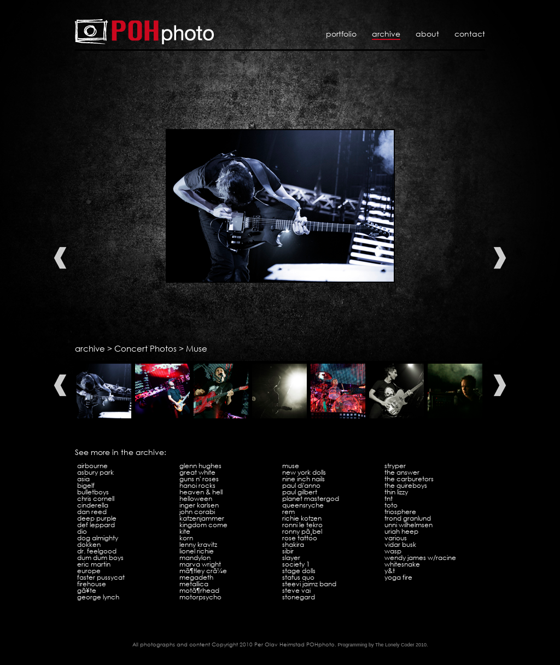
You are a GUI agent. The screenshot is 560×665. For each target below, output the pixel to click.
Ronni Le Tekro (302, 524)
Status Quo (298, 577)
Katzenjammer (201, 518)
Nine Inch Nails (303, 478)
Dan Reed (92, 511)
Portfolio (341, 33)
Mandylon (195, 557)
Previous (60, 258)
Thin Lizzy (396, 492)
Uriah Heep (401, 531)
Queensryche (303, 505)
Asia (83, 478)
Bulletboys (93, 492)
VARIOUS (395, 537)
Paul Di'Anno (301, 485)
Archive (386, 33)
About (427, 33)
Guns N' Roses (199, 478)
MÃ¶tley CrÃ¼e (203, 570)
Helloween (195, 498)
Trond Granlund (407, 518)
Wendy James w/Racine (420, 557)
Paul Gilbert (299, 492)
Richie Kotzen (302, 518)
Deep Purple (96, 518)
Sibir (288, 551)
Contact (469, 33)
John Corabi (197, 511)
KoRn (186, 537)
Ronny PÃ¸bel (302, 531)
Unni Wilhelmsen (408, 524)
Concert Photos (145, 348)
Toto (391, 505)
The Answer (401, 472)
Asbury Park (95, 472)
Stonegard (298, 597)
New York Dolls (304, 472)
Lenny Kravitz (198, 544)
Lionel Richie (196, 551)
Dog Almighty (97, 537)
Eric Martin (93, 564)
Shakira (293, 544)
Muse (196, 348)
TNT (388, 498)
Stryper (395, 465)
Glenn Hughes (200, 465)
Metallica (193, 583)
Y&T (389, 570)
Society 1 (296, 564)
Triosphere (400, 511)
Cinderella (92, 505)
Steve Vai (296, 590)
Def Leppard (96, 524)
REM (288, 511)
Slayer (291, 557)
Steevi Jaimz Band (309, 583)
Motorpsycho (200, 597)
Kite (184, 531)
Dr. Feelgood (96, 551)
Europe (89, 570)
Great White (197, 472)
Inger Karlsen (199, 505)
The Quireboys (405, 485)
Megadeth (196, 577)
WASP (392, 551)
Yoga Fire (398, 577)
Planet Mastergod (310, 498)
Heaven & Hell (201, 492)
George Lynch (98, 597)
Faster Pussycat (101, 577)
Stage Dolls (299, 570)
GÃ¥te (86, 590)
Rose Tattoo (299, 537)
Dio (82, 531)
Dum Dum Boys (100, 557)
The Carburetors (409, 478)
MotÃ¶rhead (199, 590)
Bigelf (86, 485)
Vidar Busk (400, 544)
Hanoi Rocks (197, 485)
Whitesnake (402, 564)
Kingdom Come (203, 524)
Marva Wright (200, 564)
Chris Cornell (95, 498)
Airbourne (92, 465)
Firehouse (91, 583)
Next (500, 258)
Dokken (89, 544)
